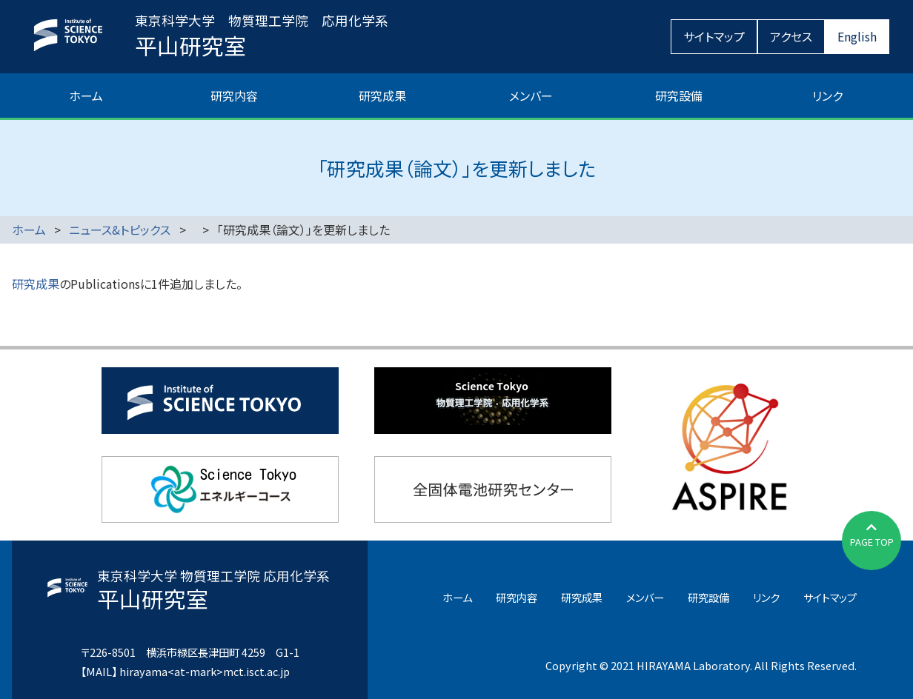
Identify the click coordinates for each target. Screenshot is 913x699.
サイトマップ (714, 36)
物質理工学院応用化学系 (493, 400)
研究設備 (679, 95)
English (857, 36)
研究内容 (234, 95)
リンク (827, 95)
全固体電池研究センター (493, 489)
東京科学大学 (220, 400)
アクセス (791, 36)
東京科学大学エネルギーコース (220, 489)
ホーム (86, 95)
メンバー (531, 95)
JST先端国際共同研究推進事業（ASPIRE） (729, 445)
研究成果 (382, 95)
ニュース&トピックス (119, 229)
